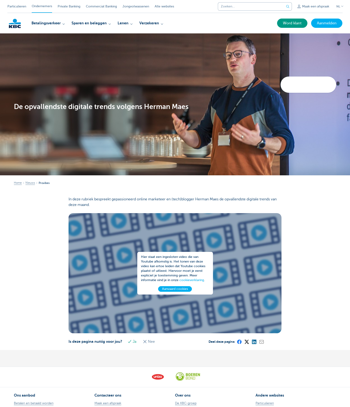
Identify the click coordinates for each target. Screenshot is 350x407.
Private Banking (69, 6)
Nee (150, 342)
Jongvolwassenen (135, 6)
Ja (133, 342)
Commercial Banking (101, 6)
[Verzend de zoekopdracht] (288, 6)
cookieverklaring (191, 286)
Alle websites (164, 6)
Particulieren (16, 6)
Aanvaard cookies (175, 294)
